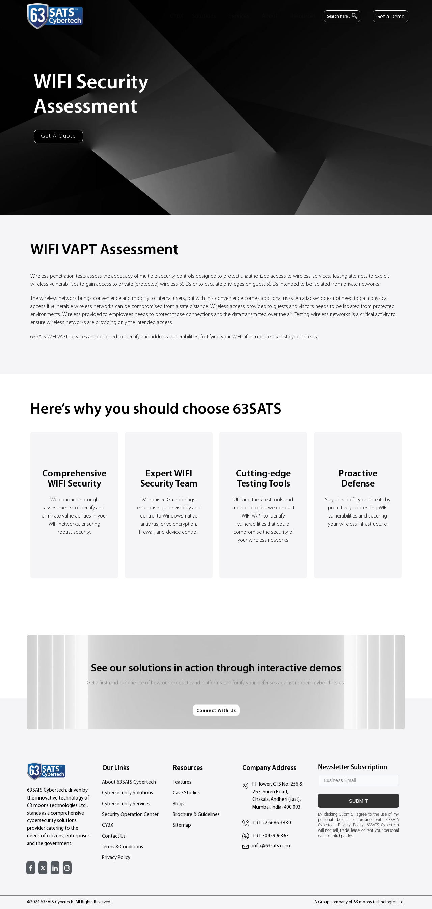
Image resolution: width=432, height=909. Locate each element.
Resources (303, 16)
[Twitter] (43, 867)
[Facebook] (30, 867)
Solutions (204, 16)
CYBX (176, 16)
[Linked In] (55, 867)
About (270, 16)
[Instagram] (67, 867)
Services (238, 16)
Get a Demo (390, 16)
